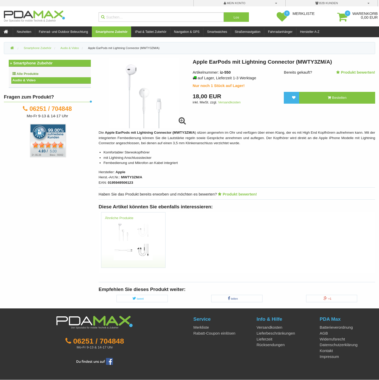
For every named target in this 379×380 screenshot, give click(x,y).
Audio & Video (24, 80)
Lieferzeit (265, 339)
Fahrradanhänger (280, 32)
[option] (133, 242)
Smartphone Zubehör (111, 32)
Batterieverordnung (336, 327)
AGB (324, 333)
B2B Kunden (326, 3)
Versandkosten (229, 102)
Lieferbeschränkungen (276, 333)
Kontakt (326, 350)
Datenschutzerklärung (339, 345)
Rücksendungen (271, 345)
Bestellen (337, 98)
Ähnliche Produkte (119, 218)
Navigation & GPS (187, 32)
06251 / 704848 (51, 108)
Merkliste (201, 327)
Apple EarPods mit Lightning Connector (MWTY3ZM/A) (124, 48)
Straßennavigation (247, 32)
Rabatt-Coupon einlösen (214, 333)
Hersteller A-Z (309, 32)
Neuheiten (24, 32)
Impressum (329, 356)
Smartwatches (217, 32)
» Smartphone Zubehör (31, 63)
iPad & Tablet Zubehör (151, 32)
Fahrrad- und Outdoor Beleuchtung (63, 32)
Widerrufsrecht (332, 339)
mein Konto (234, 3)
